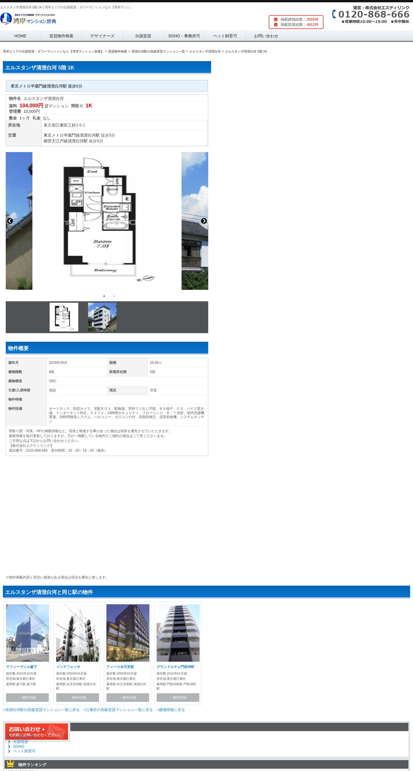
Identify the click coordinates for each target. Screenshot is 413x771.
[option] (107, 221)
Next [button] (204, 221)
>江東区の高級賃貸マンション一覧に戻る (118, 710)
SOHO (18, 746)
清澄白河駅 (90, 135)
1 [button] (104, 296)
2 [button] (114, 296)
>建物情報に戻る (171, 710)
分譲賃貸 (143, 36)
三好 (72, 125)
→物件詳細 (27, 698)
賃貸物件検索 (61, 36)
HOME (20, 36)
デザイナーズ (102, 36)
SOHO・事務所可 (184, 36)
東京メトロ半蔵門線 (62, 135)
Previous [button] (10, 221)
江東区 (62, 125)
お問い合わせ (266, 36)
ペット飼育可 (225, 36)
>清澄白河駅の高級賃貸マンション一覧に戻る (41, 710)
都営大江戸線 (56, 141)
